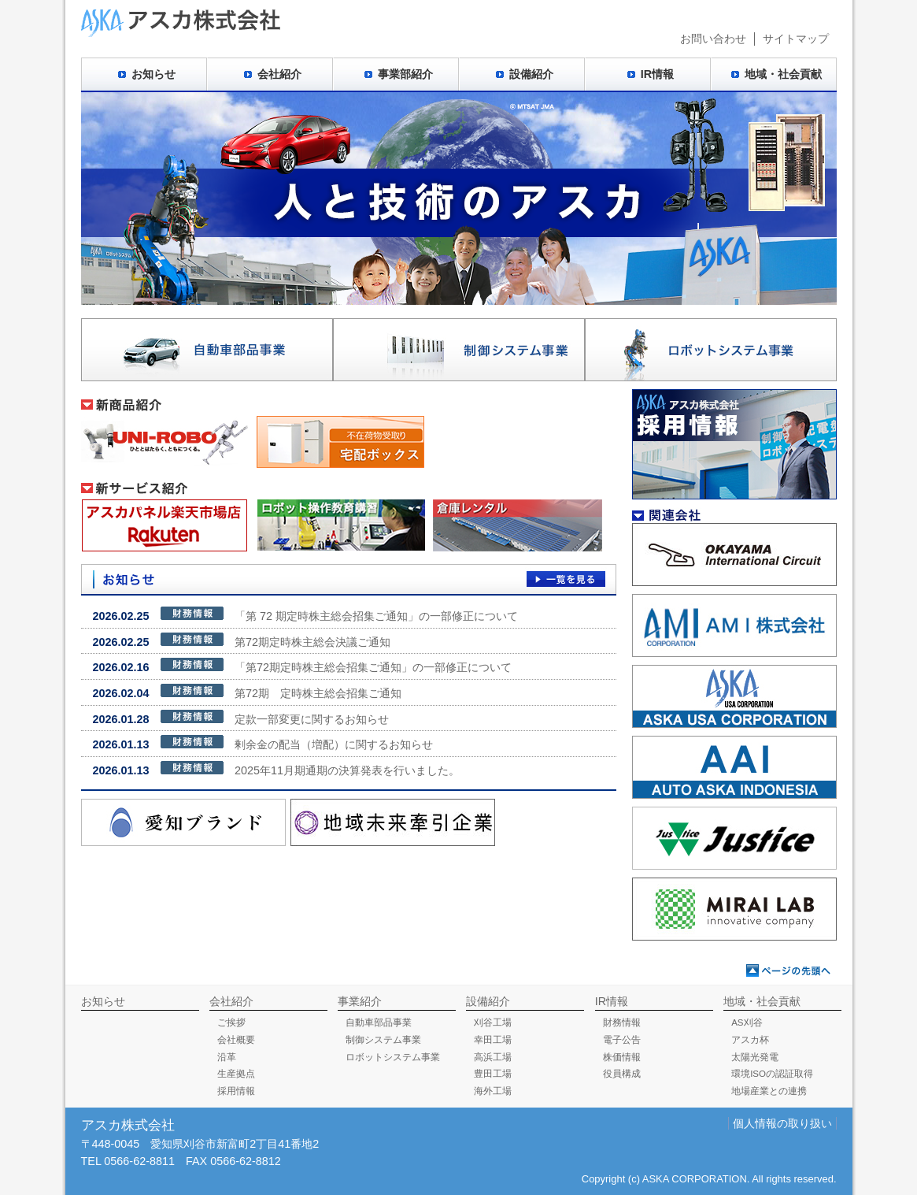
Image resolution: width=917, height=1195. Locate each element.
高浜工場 (493, 1057)
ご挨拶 (231, 1022)
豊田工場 (493, 1073)
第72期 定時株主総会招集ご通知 (247, 692)
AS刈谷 (746, 1022)
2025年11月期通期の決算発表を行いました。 (276, 769)
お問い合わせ (713, 38)
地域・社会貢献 (783, 74)
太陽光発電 (754, 1057)
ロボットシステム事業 (393, 1057)
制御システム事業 (383, 1040)
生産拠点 (236, 1073)
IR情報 (657, 74)
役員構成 (622, 1073)
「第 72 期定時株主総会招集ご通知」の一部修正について (305, 614)
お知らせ (153, 74)
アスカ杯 (750, 1040)
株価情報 (622, 1057)
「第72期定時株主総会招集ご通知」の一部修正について (302, 666)
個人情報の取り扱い (782, 1123)
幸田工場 (493, 1040)
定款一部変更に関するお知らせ (241, 718)
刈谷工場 (493, 1022)
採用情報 (236, 1091)
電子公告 (622, 1040)
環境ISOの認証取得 (772, 1073)
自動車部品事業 (379, 1022)
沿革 (226, 1057)
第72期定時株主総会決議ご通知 (241, 640)
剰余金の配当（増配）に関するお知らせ (263, 743)
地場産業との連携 (769, 1091)
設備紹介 (531, 74)
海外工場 (493, 1091)
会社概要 (236, 1040)
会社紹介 (279, 74)
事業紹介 (360, 1001)
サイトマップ (796, 38)
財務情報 (622, 1022)
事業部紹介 (405, 74)
